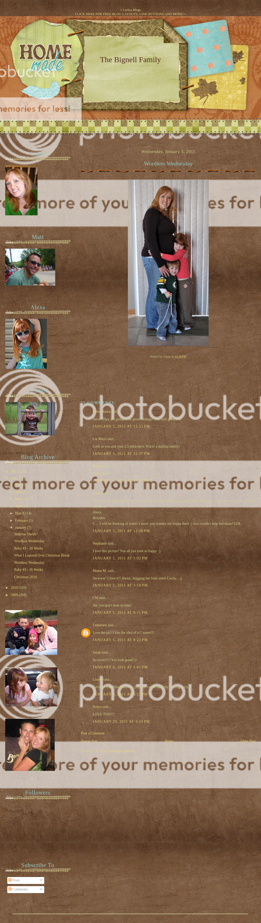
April (19, 506)
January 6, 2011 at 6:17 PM (120, 694)
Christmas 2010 (25, 577)
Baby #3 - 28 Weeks (28, 548)
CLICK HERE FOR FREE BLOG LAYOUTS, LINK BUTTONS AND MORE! (129, 14)
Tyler (96, 493)
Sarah (97, 652)
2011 (14, 478)
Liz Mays (99, 439)
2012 (15, 471)
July (18, 485)
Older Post (248, 741)
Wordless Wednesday (168, 163)
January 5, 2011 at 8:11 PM (120, 613)
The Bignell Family (130, 59)
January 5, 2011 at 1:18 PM (120, 585)
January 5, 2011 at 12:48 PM (121, 531)
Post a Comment (93, 733)
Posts (14, 880)
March (20, 513)
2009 (15, 595)
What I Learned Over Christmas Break (42, 555)
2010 (15, 588)
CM (95, 598)
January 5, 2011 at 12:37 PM (121, 454)
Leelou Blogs (132, 10)
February (22, 520)
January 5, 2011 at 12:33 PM (121, 426)
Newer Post (89, 741)
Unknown (100, 625)
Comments (18, 889)
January (21, 528)
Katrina (98, 466)
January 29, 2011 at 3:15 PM (121, 722)
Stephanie (100, 543)
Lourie (97, 679)
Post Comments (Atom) (118, 751)
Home (169, 741)
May (19, 499)
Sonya (97, 707)
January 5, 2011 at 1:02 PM (120, 558)
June (19, 492)
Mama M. (100, 571)
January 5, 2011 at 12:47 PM (121, 481)
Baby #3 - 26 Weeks (28, 570)
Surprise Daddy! (26, 534)
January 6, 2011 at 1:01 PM (120, 667)
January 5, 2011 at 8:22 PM (120, 640)
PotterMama (101, 412)
